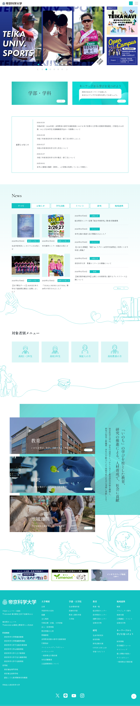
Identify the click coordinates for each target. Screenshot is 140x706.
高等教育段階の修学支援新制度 (53, 639)
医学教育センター (100, 614)
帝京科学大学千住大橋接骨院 (15, 657)
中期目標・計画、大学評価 (51, 623)
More (119, 288)
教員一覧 (96, 606)
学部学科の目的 (47, 610)
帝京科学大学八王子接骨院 (14, 653)
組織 (43, 614)
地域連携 (119, 205)
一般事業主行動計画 (49, 655)
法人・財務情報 (47, 627)
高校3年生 (55, 356)
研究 (99, 205)
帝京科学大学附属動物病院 (14, 641)
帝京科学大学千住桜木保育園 (15, 645)
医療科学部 (73, 610)
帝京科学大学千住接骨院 (13, 661)
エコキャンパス (47, 651)
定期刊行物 (97, 623)
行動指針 (44, 643)
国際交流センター (100, 619)
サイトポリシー (123, 657)
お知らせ (40, 205)
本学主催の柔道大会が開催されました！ (90, 234)
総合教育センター (100, 610)
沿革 (43, 606)
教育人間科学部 (75, 614)
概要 (118, 606)
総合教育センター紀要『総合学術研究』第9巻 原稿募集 (96, 220)
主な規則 (44, 619)
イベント (80, 205)
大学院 (71, 619)
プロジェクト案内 (124, 610)
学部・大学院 (75, 601)
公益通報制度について (50, 663)
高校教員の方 (115, 356)
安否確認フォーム (124, 645)
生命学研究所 (98, 635)
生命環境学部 (74, 606)
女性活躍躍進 (46, 659)
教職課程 (44, 635)
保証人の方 (85, 356)
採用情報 (120, 641)
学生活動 (60, 205)
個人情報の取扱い (124, 653)
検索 (131, 3)
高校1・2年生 (25, 356)
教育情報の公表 (47, 631)
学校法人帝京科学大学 (11, 685)
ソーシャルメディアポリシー (52, 647)
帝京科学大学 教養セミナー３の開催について (93, 263)
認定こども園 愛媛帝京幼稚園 (15, 677)
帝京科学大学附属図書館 (13, 637)
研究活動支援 (98, 643)
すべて (21, 205)
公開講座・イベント (124, 619)
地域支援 (120, 614)
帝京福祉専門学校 (11, 669)
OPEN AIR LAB (100, 647)
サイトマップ (122, 649)
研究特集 (96, 639)
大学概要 (45, 601)
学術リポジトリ (99, 651)
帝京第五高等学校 (11, 673)
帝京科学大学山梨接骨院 (13, 649)
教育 (95, 601)
